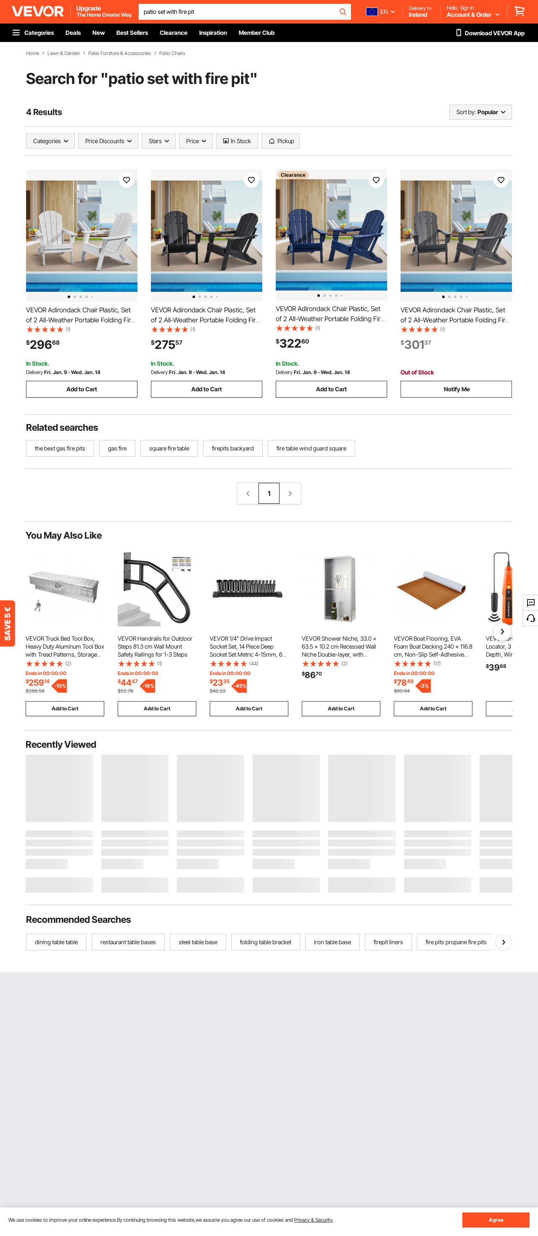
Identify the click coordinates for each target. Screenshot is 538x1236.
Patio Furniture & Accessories (119, 53)
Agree (496, 1220)
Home (32, 53)
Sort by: (466, 111)
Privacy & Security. (313, 1220)
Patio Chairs (172, 53)
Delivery (34, 372)
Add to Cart (81, 389)
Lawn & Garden (63, 53)
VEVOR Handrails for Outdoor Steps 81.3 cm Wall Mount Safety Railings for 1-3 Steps (155, 646)
